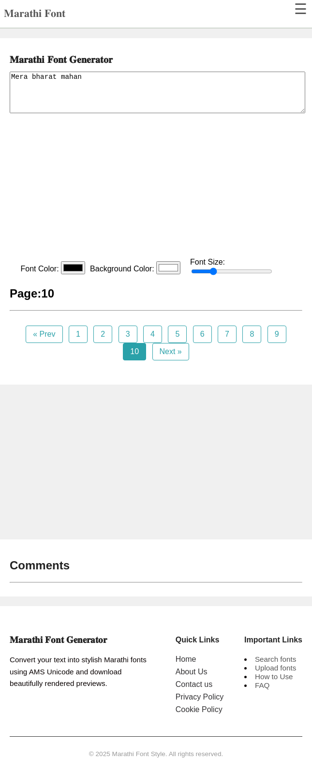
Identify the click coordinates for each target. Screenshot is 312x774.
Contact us (194, 684)
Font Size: (231, 266)
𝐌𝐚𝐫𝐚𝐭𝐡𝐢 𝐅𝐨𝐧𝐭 (34, 13)
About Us (192, 672)
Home (186, 659)
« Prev (44, 334)
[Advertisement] (156, 187)
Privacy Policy (200, 697)
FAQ (262, 685)
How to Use (274, 676)
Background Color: (135, 267)
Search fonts (275, 659)
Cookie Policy (199, 709)
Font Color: (52, 267)
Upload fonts (275, 668)
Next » (171, 351)
